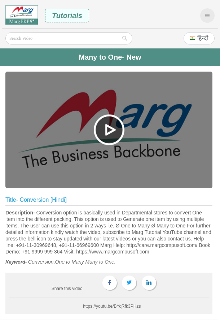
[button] (199, 38)
